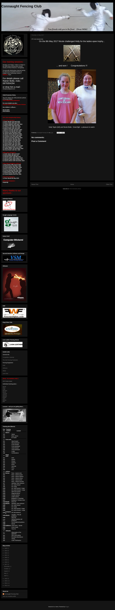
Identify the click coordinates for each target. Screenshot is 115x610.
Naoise (4, 400)
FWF (4, 365)
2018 (6, 562)
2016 (6, 578)
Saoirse (5, 394)
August (6, 571)
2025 (6, 548)
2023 (6, 553)
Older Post (109, 184)
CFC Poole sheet (7, 381)
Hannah (5, 396)
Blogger (67, 606)
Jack (4, 398)
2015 (6, 581)
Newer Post (34, 184)
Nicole (4, 386)
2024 (6, 550)
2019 (6, 560)
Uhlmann (5, 368)
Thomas (5, 393)
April (5, 575)
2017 (6, 564)
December (7, 566)
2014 (6, 583)
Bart (4, 401)
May (5, 573)
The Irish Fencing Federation (10, 360)
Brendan (5, 390)
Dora (4, 388)
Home (72, 184)
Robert (4, 397)
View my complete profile (9, 596)
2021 (6, 555)
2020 (6, 557)
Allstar (4, 370)
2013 (6, 585)
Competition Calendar (8, 357)
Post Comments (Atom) (75, 188)
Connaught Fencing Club (21, 6)
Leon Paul (5, 373)
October (6, 568)
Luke (4, 389)
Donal (4, 392)
